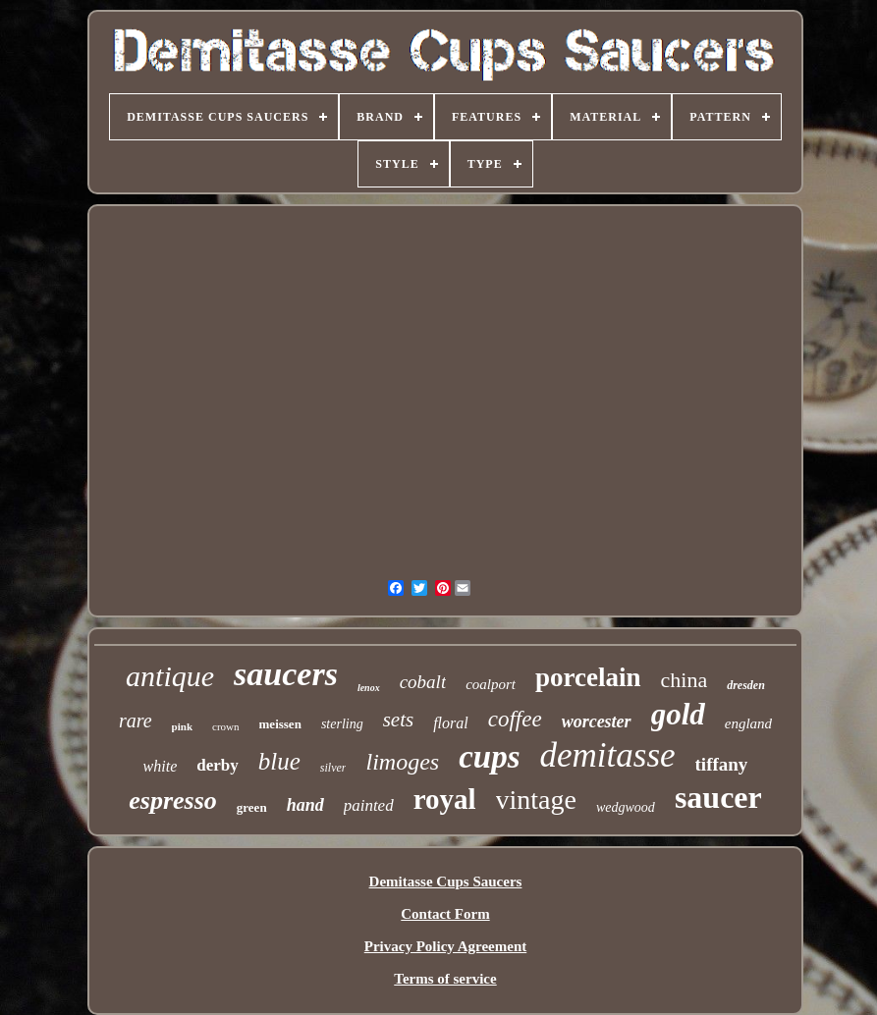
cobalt (423, 681)
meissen (280, 724)
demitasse (608, 755)
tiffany (721, 764)
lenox (368, 687)
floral (450, 723)
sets (398, 719)
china (684, 680)
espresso (173, 800)
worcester (596, 721)
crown (226, 726)
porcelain (588, 677)
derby (217, 765)
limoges (402, 762)
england (748, 723)
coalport (491, 684)
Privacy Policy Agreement (445, 946)
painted (369, 805)
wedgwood (625, 807)
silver (333, 768)
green (252, 807)
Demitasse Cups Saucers (445, 881)
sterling (342, 724)
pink (182, 726)
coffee (515, 719)
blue (279, 761)
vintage (536, 799)
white (160, 766)
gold (678, 714)
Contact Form (445, 914)
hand (305, 805)
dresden (746, 685)
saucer (718, 797)
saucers (286, 674)
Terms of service (445, 979)
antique (170, 676)
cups (489, 757)
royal (444, 799)
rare (135, 720)
